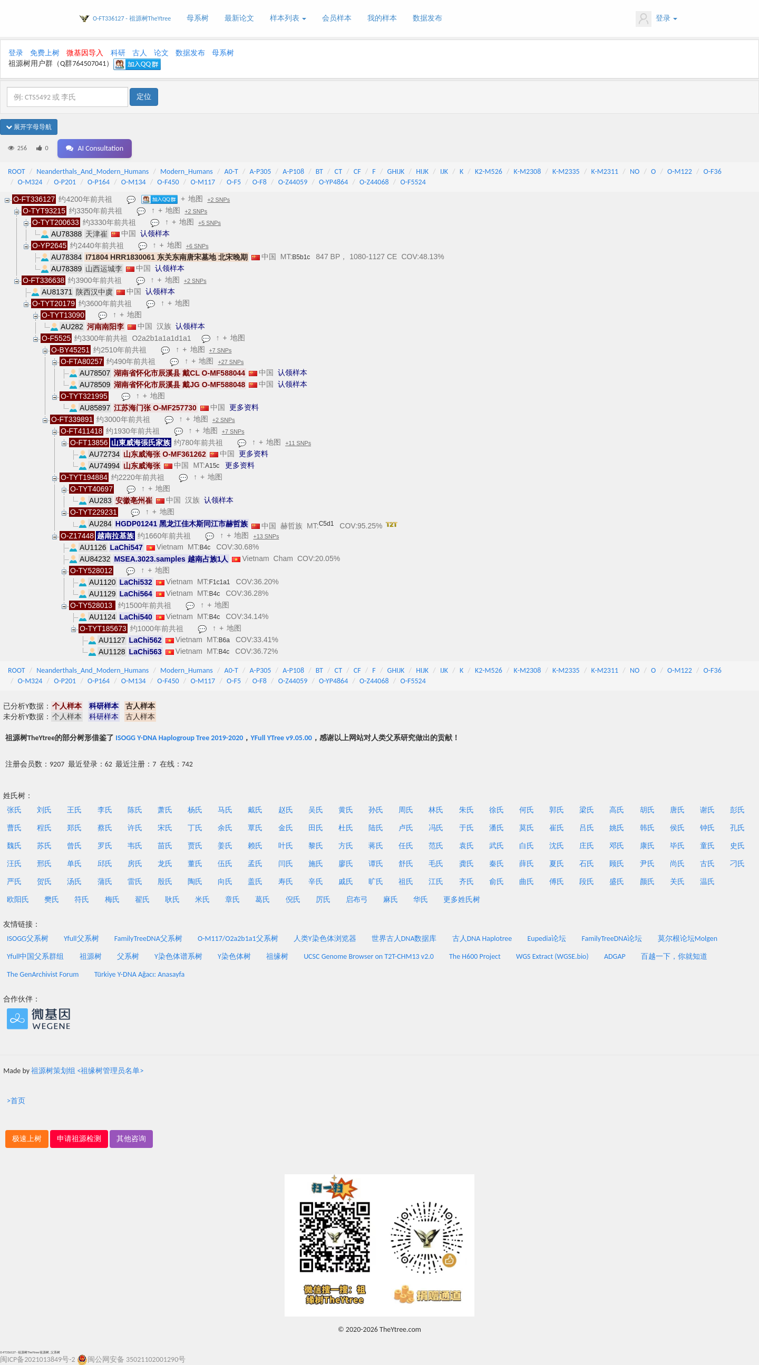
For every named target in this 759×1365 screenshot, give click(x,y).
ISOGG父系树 (27, 938)
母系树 (198, 18)
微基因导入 (84, 52)
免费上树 (45, 52)
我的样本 (382, 18)
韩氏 (647, 827)
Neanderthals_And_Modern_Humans (92, 171)
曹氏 (14, 827)
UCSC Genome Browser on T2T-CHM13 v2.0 (369, 956)
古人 (139, 52)
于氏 (466, 827)
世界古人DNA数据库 (404, 938)
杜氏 (345, 827)
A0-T (231, 171)
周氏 (405, 810)
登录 (656, 19)
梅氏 (112, 899)
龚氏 (466, 863)
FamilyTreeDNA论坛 (611, 938)
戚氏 (345, 881)
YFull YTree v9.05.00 (281, 737)
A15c (212, 465)
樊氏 (51, 899)
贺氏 (44, 881)
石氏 (586, 863)
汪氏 (14, 863)
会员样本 (337, 18)
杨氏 (195, 810)
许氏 (135, 827)
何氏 (526, 810)
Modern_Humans (186, 171)
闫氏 (285, 863)
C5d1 (326, 523)
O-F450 (168, 182)
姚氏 (616, 827)
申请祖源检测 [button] (79, 1138)
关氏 (677, 881)
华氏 (420, 899)
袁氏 (466, 845)
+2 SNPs (218, 200)
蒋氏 (375, 845)
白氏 (526, 845)
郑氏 (74, 827)
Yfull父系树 (81, 938)
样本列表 (288, 18)
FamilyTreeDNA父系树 (148, 938)
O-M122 (679, 171)
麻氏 (390, 899)
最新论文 (239, 18)
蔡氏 (105, 827)
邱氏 (105, 863)
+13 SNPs (266, 536)
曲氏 (526, 881)
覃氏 (255, 827)
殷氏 (165, 881)
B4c (205, 547)
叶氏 (285, 845)
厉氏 (323, 899)
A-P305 (260, 171)
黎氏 (315, 845)
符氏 (81, 899)
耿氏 (172, 899)
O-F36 (713, 171)
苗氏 (165, 845)
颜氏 (647, 881)
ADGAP (615, 956)
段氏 (586, 881)
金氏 (285, 827)
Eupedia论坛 (546, 938)
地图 (195, 198)
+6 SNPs (197, 246)
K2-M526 (488, 171)
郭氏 (556, 810)
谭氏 (375, 863)
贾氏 (195, 845)
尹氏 (647, 863)
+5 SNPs (209, 223)
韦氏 (135, 845)
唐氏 (677, 810)
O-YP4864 (333, 182)
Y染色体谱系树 (178, 956)
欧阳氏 (18, 899)
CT (338, 171)
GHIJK (396, 171)
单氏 (74, 863)
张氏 (14, 810)
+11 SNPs (298, 443)
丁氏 (195, 827)
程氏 (44, 827)
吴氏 (315, 810)
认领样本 (155, 233)
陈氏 (135, 810)
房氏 (135, 863)
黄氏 (345, 810)
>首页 (16, 1100)
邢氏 (44, 863)
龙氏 (165, 863)
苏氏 (44, 845)
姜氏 (225, 845)
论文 (161, 52)
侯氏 (677, 827)
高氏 (616, 810)
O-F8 (259, 182)
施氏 (315, 863)
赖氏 (255, 845)
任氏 (405, 845)
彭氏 (737, 810)
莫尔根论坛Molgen (687, 938)
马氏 (225, 810)
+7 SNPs (220, 350)
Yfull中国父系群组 (35, 956)
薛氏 (526, 863)
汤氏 (74, 881)
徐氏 (496, 810)
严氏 (14, 881)
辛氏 (315, 881)
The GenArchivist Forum (43, 974)
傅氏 (556, 881)
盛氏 (616, 881)
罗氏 (105, 845)
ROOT (16, 171)
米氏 (202, 899)
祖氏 (405, 881)
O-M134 (133, 182)
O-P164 (98, 182)
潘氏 (496, 827)
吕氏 (586, 827)
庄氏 (586, 845)
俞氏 (496, 881)
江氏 (436, 881)
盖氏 (255, 881)
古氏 (707, 863)
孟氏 (255, 863)
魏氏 (14, 845)
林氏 (436, 810)
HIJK (422, 171)
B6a (224, 640)
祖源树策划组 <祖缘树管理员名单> (87, 1070)
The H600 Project (475, 956)
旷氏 (375, 881)
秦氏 (496, 863)
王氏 (74, 810)
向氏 (225, 881)
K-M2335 (566, 171)
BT (319, 171)
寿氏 (285, 881)
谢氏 (707, 810)
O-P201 (65, 182)
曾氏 (74, 845)
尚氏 (677, 863)
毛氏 (436, 863)
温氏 (707, 881)
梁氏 (586, 810)
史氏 (737, 845)
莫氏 (526, 827)
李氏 (105, 810)
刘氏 (44, 810)
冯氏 (436, 827)
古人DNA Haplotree (482, 938)
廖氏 (345, 863)
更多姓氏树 (461, 899)
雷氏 (135, 881)
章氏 (232, 899)
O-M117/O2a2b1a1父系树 (238, 938)
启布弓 (357, 899)
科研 (118, 52)
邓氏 (616, 845)
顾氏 (616, 863)
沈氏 (556, 845)
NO (634, 171)
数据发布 (427, 18)
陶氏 (195, 881)
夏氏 (556, 863)
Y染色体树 (234, 956)
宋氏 (165, 827)
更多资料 (244, 407)
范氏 (436, 845)
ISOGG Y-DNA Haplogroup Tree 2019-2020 (179, 737)
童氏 (707, 845)
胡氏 (647, 810)
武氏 (496, 845)
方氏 (345, 845)
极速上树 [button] (27, 1138)
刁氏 (737, 863)
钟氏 (707, 827)
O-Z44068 (374, 182)
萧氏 (165, 810)
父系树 (128, 956)
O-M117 (202, 182)
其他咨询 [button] (131, 1138)
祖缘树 (277, 956)
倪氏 (293, 899)
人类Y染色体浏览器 (325, 938)
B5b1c (301, 257)
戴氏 (255, 810)
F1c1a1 (219, 582)
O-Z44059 (293, 182)
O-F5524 (412, 182)
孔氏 (737, 827)
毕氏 (677, 845)
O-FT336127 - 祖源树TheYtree (132, 18)
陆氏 (375, 827)
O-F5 (234, 182)
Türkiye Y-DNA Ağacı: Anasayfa (139, 974)
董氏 (195, 863)
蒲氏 (105, 881)
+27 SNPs (231, 362)
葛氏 (262, 899)
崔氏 (556, 827)
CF (357, 171)
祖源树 (91, 956)
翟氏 (142, 899)
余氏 (225, 827)
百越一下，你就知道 (674, 956)
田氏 (315, 827)
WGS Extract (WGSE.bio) (552, 956)
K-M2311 (604, 171)
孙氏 (375, 810)
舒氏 (405, 863)
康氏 (647, 845)
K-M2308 (527, 171)
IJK (444, 171)
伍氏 (225, 863)
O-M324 (30, 182)
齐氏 (466, 881)
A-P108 (293, 171)
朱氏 (466, 810)
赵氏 (285, 810)
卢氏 (405, 827)
